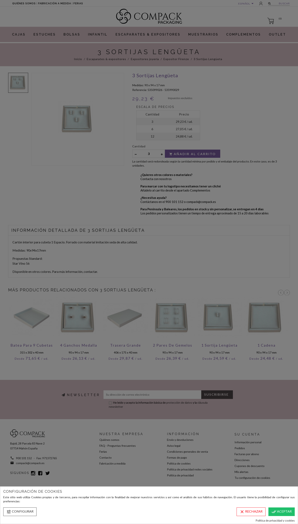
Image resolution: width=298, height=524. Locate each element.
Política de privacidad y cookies (275, 520)
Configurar (19, 511)
